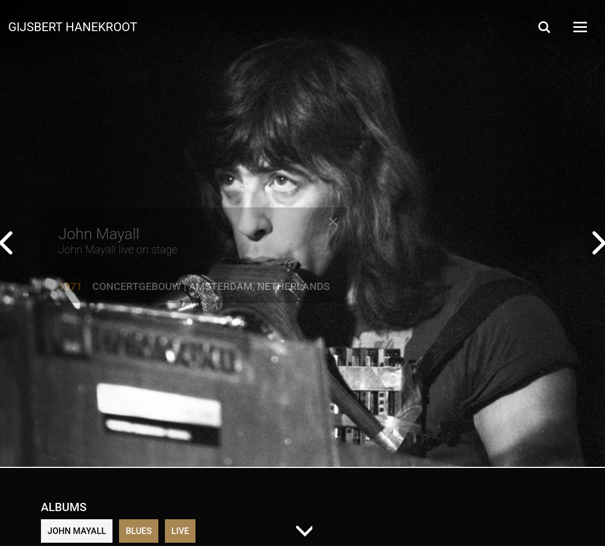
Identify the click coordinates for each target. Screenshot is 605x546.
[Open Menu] (579, 27)
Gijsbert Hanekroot (72, 26)
